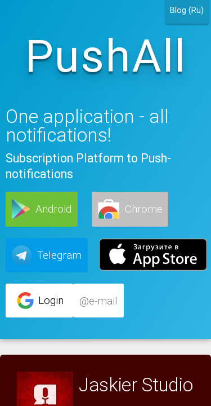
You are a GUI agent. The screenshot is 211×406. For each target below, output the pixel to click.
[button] (42, 209)
